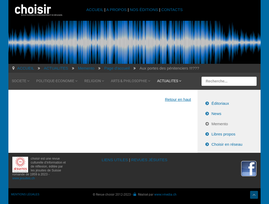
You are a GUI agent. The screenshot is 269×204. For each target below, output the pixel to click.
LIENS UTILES (115, 160)
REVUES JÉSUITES (149, 160)
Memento (219, 124)
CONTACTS (172, 9)
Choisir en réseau (226, 144)
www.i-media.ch (165, 194)
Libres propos (223, 134)
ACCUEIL (95, 9)
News (216, 113)
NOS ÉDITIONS (144, 9)
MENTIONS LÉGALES (25, 194)
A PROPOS (116, 9)
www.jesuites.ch (23, 178)
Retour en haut (178, 99)
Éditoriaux (220, 103)
